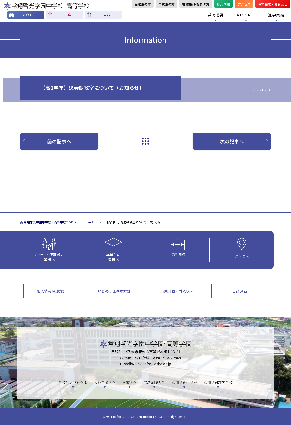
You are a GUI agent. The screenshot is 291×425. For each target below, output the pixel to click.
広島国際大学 (154, 382)
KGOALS (246, 14)
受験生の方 (143, 4)
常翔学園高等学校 (218, 382)
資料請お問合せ (272, 4)
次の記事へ (244, 141)
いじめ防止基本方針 (114, 291)
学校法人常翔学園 (73, 382)
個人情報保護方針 (51, 291)
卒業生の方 (166, 4)
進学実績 (276, 14)
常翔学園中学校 (184, 382)
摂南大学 (129, 382)
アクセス (244, 4)
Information (89, 222)
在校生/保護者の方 (195, 4)
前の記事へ (57, 141)
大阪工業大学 (105, 382)
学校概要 (215, 14)
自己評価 (239, 291)
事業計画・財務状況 (176, 291)
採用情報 (223, 4)
